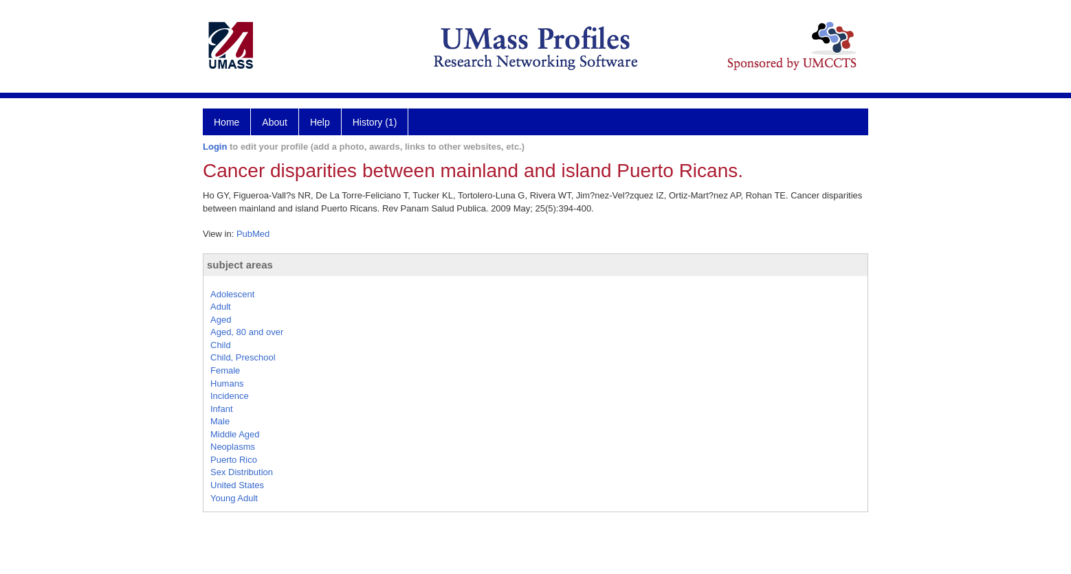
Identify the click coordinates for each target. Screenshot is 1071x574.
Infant (221, 409)
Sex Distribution (241, 472)
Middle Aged (235, 434)
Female (225, 370)
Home (226, 122)
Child (220, 345)
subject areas (240, 265)
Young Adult (234, 498)
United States (237, 485)
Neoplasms (232, 446)
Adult (220, 306)
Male (220, 421)
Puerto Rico (233, 460)
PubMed (252, 234)
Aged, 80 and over (246, 332)
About (274, 122)
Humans (226, 383)
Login (215, 146)
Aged (220, 319)
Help (320, 122)
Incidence (229, 396)
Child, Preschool (243, 357)
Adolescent (232, 294)
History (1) (375, 122)
